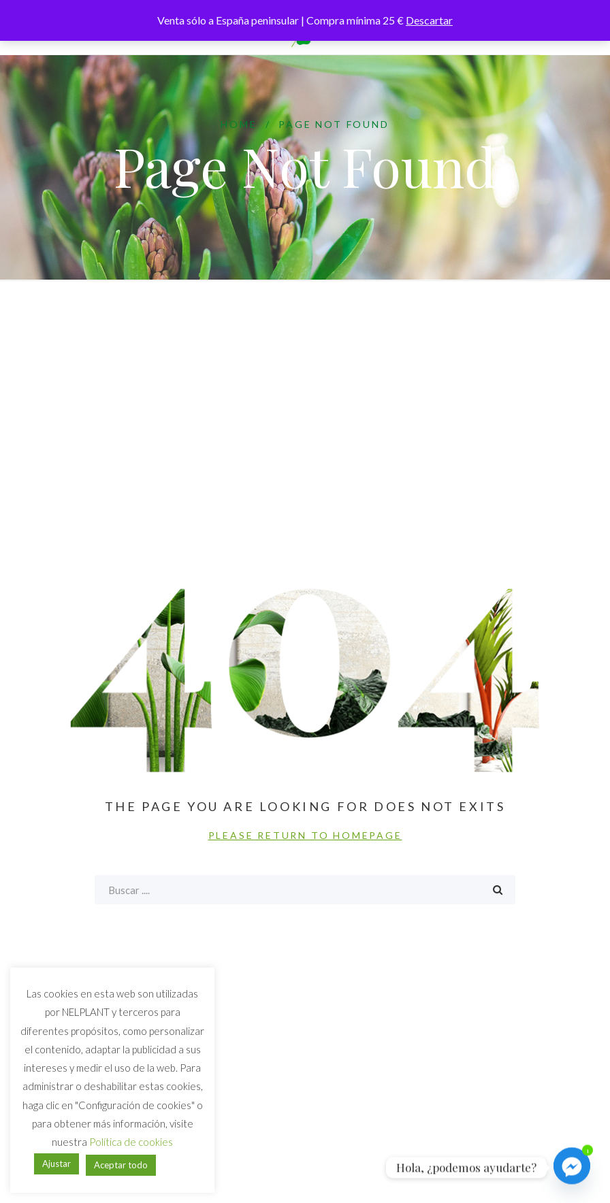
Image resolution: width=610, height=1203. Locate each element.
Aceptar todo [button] (121, 1164)
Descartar (429, 20)
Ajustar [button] (56, 1163)
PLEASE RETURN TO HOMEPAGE (305, 835)
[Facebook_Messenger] (571, 1167)
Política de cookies (131, 1142)
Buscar (497, 890)
